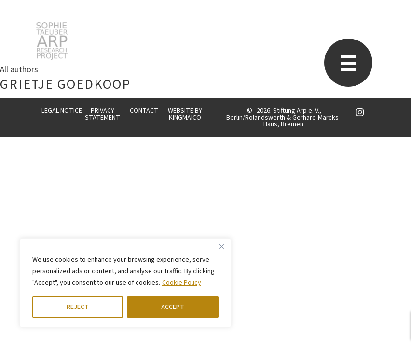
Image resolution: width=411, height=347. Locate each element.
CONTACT (144, 111)
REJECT (78, 307)
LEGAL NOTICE (61, 111)
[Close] (221, 246)
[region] (125, 283)
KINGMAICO (185, 117)
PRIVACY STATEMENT (102, 114)
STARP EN (52, 41)
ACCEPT (172, 307)
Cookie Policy (181, 283)
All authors (19, 70)
